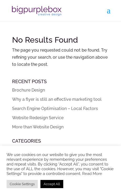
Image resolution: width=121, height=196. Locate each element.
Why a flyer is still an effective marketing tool (57, 99)
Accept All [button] (52, 184)
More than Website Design (38, 126)
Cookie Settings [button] (22, 184)
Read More (92, 173)
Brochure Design (28, 90)
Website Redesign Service (38, 117)
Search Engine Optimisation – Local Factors (55, 108)
